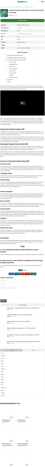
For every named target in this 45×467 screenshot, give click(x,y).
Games (6, 7)
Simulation (9, 318)
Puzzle (2, 381)
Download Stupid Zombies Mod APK (17, 57)
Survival (2, 397)
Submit (3, 303)
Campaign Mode (13, 64)
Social (8, 331)
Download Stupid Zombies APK (15, 55)
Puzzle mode (12, 66)
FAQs (9, 82)
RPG (2, 387)
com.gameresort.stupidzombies (24, 33)
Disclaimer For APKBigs (19, 465)
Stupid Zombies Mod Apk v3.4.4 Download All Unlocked (23, 7)
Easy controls (12, 71)
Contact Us (33, 465)
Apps (33, 352)
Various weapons (13, 68)
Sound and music (13, 77)
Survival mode (12, 62)
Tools (8, 311)
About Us (11, 465)
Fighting (3, 371)
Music (2, 379)
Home (2, 7)
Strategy (3, 395)
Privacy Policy (27, 465)
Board (2, 363)
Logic (2, 373)
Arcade (10, 7)
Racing (2, 384)
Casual (2, 368)
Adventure (3, 357)
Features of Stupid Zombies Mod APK (17, 60)
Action (8, 325)
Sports (2, 392)
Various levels (12, 73)
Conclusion (10, 79)
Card (2, 365)
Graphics (11, 75)
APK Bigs (11, 15)
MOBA (2, 376)
